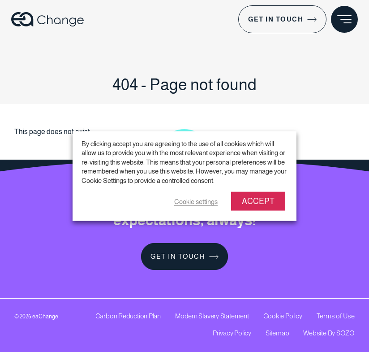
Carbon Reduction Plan (128, 316)
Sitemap (277, 333)
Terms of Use (336, 316)
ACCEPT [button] (258, 201)
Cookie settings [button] (196, 201)
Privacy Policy (232, 333)
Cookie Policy (282, 316)
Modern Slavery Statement (212, 316)
